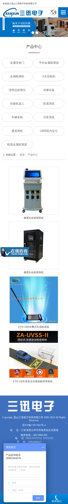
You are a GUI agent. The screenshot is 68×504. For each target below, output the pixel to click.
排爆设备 (49, 89)
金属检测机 (17, 76)
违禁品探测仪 (17, 89)
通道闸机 (17, 130)
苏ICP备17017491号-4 (34, 425)
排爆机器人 (17, 103)
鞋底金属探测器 (17, 144)
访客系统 (49, 117)
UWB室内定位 (49, 130)
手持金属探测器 (49, 62)
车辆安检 (17, 117)
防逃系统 (49, 103)
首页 (22, 154)
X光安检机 (48, 76)
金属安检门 (17, 62)
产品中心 (33, 154)
